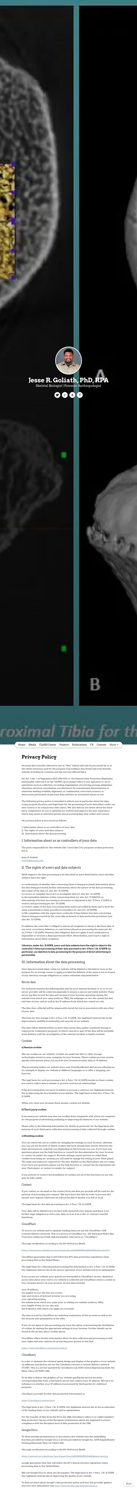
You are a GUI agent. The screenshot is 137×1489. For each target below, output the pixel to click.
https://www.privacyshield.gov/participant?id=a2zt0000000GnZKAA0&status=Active (66, 1250)
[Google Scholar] (80, 395)
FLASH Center (47, 744)
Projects (64, 744)
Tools (129, 1483)
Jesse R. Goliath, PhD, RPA (68, 380)
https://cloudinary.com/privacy (38, 1400)
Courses (101, 744)
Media (32, 744)
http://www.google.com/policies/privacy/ (76, 1485)
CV (92, 744)
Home (21, 744)
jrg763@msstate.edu (32, 860)
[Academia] (72, 395)
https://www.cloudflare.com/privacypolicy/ (44, 1348)
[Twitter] (57, 395)
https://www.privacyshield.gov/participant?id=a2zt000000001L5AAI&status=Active (65, 1456)
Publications (79, 744)
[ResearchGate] (65, 395)
